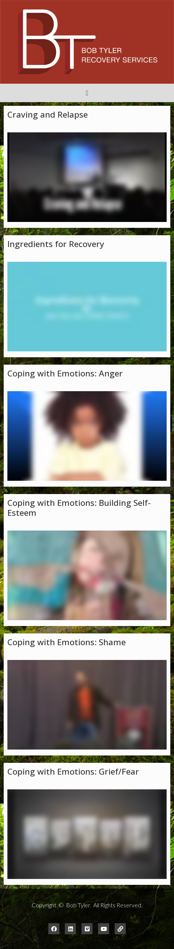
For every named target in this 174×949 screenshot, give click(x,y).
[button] (87, 92)
